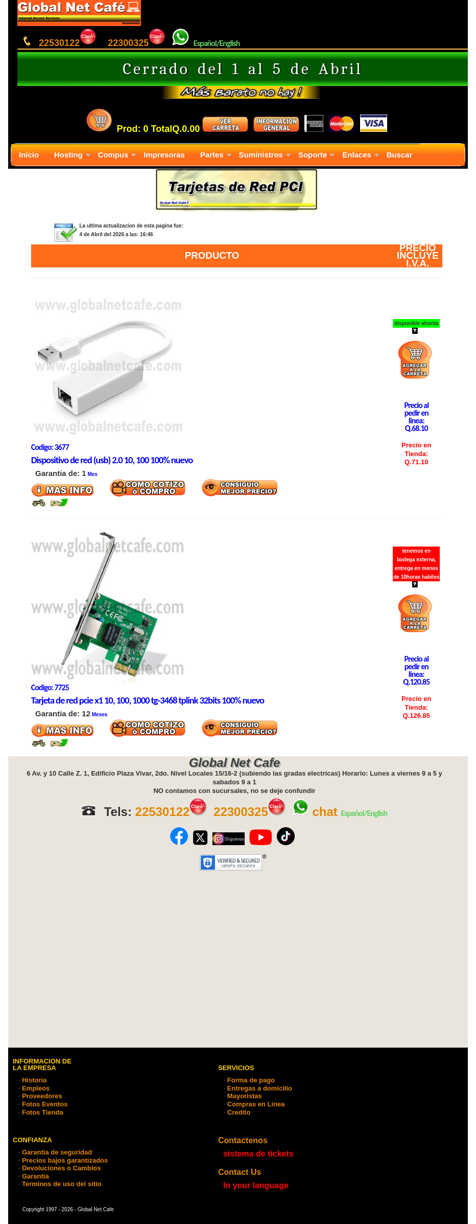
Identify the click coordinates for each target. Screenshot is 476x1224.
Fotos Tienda (42, 1112)
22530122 (68, 43)
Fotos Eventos (45, 1104)
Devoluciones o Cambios (61, 1168)
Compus (113, 154)
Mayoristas (244, 1096)
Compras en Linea (256, 1104)
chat (314, 812)
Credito (239, 1112)
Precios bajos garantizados (65, 1160)
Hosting (68, 154)
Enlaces (356, 154)
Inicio (29, 154)
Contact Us (239, 1172)
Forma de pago (251, 1080)
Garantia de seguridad (57, 1152)
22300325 (137, 43)
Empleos (36, 1088)
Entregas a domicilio (259, 1088)
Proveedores (42, 1096)
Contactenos (243, 1140)
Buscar (400, 154)
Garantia (35, 1176)
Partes (212, 154)
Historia (34, 1080)
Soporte (312, 154)
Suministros (261, 154)
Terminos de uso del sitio (62, 1184)
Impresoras (164, 154)
